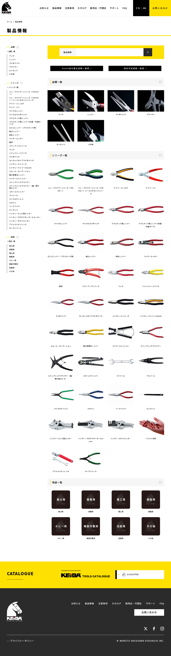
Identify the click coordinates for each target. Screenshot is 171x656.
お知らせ (44, 8)
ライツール (13, 195)
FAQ (124, 8)
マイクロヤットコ (16, 199)
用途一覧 (12, 241)
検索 (147, 52)
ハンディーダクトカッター (19, 221)
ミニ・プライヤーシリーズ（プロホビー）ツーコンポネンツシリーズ (24, 99)
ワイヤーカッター (16, 138)
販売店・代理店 (98, 8)
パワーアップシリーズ (18, 146)
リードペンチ (14, 206)
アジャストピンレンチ (18, 224)
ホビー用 (12, 260)
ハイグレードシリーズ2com (20, 168)
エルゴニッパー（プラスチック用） (23, 128)
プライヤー (13, 67)
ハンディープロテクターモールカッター (25, 217)
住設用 (11, 267)
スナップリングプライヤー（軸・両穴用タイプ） (24, 187)
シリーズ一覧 (14, 87)
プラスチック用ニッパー (19, 118)
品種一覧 (12, 51)
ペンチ (11, 56)
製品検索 (68, 52)
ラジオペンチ (14, 63)
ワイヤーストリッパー (18, 178)
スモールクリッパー (17, 192)
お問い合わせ (160, 8)
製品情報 (57, 8)
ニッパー (12, 59)
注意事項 (69, 8)
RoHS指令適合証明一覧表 (75, 68)
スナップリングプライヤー (19, 182)
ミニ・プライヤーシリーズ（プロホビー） (24, 93)
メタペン (12, 202)
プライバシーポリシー (22, 640)
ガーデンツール (15, 228)
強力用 (11, 246)
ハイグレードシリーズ (18, 164)
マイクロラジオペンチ (18, 114)
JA (144, 8)
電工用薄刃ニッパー (17, 175)
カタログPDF (130, 574)
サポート (114, 8)
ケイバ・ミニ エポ (16, 103)
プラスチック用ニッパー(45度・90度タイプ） (25, 123)
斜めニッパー (14, 135)
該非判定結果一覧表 (134, 68)
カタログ (82, 8)
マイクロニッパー (16, 111)
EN (138, 8)
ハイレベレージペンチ (18, 153)
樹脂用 (11, 256)
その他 (11, 74)
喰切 (11, 142)
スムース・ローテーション (19, 171)
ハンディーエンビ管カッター (20, 213)
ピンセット (13, 70)
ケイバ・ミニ (14, 107)
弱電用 (11, 249)
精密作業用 (13, 264)
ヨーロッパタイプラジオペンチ (21, 160)
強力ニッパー (14, 131)
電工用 (11, 253)
